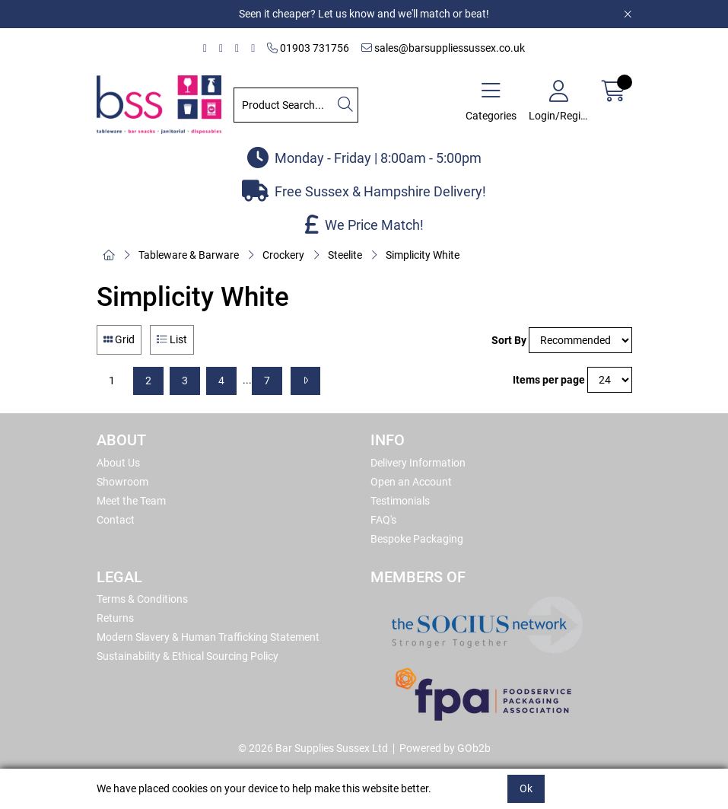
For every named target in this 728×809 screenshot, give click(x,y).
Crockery (283, 255)
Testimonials (400, 501)
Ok (526, 788)
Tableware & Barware (188, 255)
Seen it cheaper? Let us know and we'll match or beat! (364, 14)
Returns (115, 618)
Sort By (508, 340)
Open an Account (411, 482)
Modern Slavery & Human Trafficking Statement (208, 637)
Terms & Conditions (142, 599)
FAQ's (383, 520)
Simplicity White (422, 255)
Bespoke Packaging (416, 539)
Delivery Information (418, 463)
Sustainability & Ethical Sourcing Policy (187, 656)
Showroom (122, 482)
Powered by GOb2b (445, 748)
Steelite (345, 255)
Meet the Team (131, 501)
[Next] (305, 381)
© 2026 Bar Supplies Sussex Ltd (313, 748)
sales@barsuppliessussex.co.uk (443, 48)
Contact (116, 520)
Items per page (549, 380)
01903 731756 (308, 48)
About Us (118, 463)
